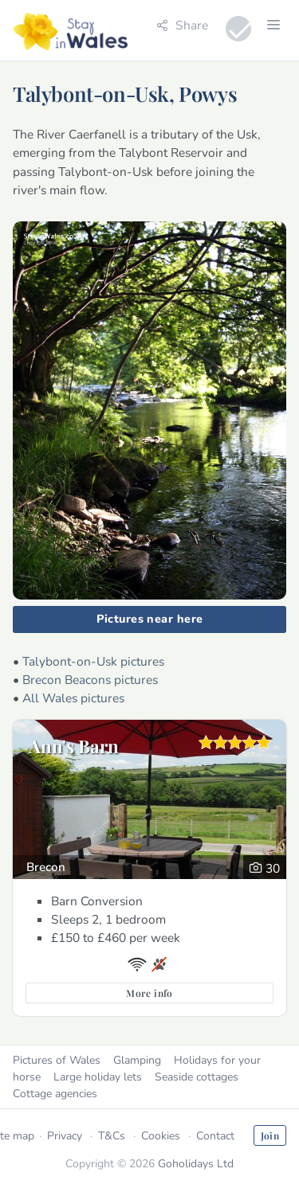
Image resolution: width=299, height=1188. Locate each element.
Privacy (64, 1135)
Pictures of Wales (56, 1060)
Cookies (160, 1135)
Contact (215, 1135)
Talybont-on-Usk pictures (93, 661)
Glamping (137, 1060)
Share (182, 25)
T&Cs (111, 1135)
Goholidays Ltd (196, 1163)
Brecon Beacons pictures (90, 679)
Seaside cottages (196, 1076)
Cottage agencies (55, 1093)
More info (149, 993)
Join (270, 1135)
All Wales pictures (73, 698)
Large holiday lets (97, 1076)
